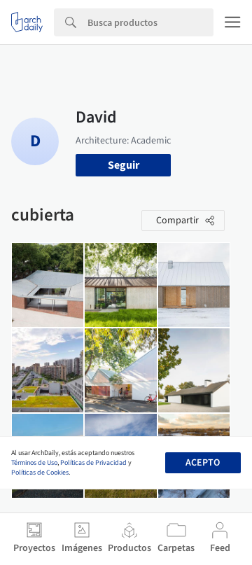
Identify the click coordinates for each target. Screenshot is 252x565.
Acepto (203, 463)
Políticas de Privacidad (93, 463)
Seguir (123, 165)
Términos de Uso (34, 463)
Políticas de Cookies (40, 472)
